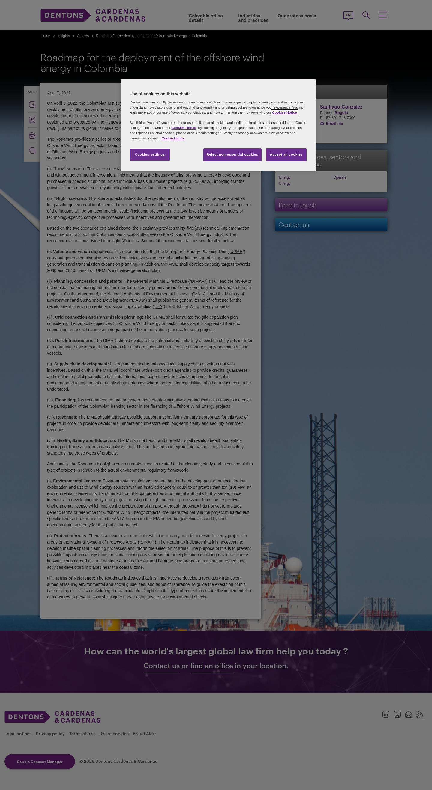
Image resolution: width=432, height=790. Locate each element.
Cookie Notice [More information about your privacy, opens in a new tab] (173, 138)
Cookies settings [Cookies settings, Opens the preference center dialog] (150, 154)
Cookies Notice (284, 112)
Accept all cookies (286, 154)
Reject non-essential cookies (232, 154)
